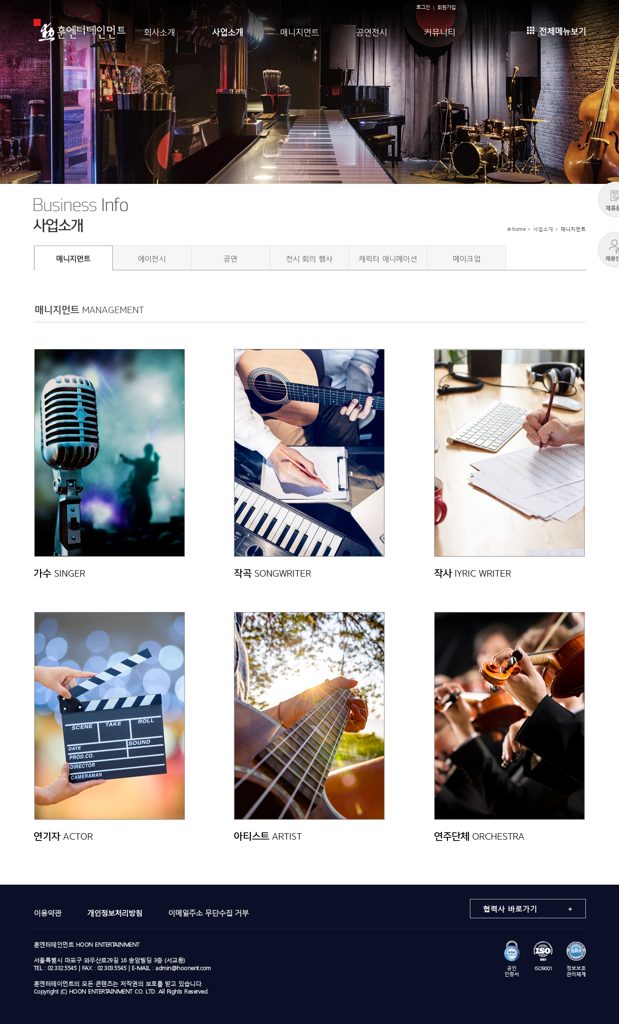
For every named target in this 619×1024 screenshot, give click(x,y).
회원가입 (446, 7)
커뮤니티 (439, 31)
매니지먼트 (299, 31)
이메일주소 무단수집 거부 (208, 912)
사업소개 (227, 31)
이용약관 (47, 912)
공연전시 (371, 31)
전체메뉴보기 (556, 30)
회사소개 (159, 31)
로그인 (423, 7)
